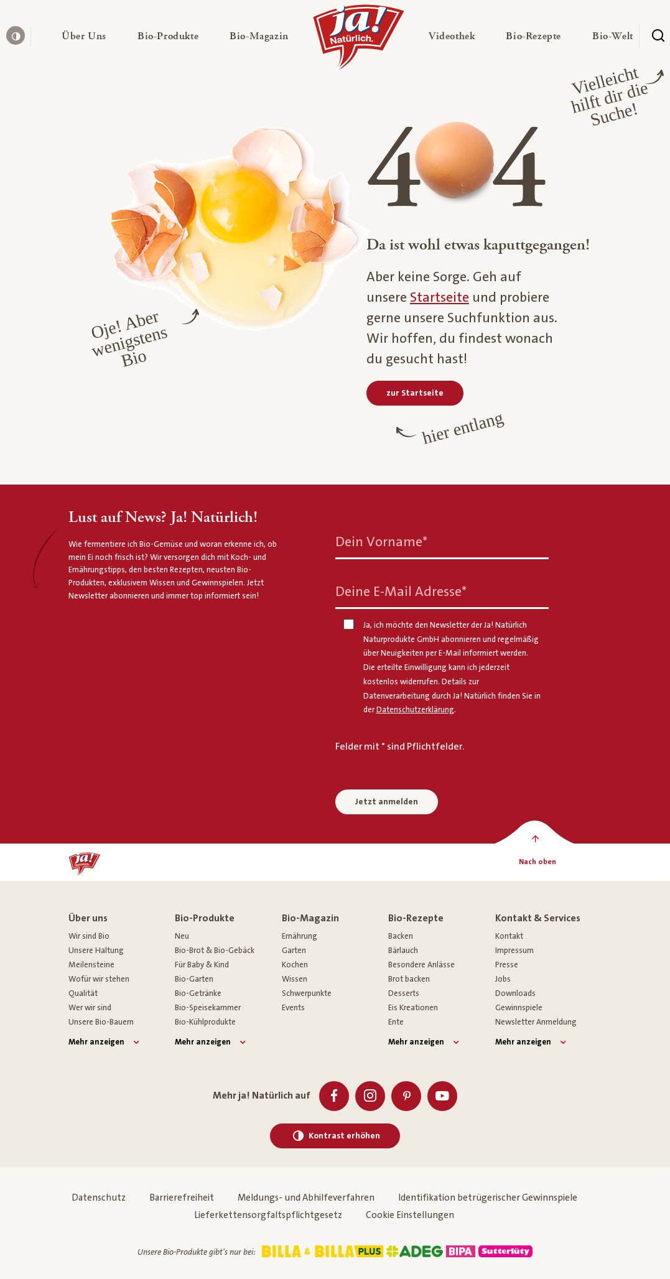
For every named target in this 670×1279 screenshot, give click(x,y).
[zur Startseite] (414, 393)
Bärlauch (403, 950)
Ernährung (299, 936)
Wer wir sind (89, 1008)
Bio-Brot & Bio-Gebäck (214, 950)
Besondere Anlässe (421, 965)
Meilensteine (91, 965)
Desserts (403, 993)
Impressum (514, 950)
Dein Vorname (381, 542)
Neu (182, 936)
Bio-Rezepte (416, 918)
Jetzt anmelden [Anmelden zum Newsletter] (386, 802)
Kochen (295, 965)
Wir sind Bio (88, 936)
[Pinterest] (406, 1096)
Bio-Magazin (310, 918)
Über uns (88, 918)
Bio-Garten (194, 979)
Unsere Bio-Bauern (101, 1022)
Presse (506, 965)
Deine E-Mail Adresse (401, 592)
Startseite (439, 297)
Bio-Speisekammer (208, 1008)
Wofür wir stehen (98, 979)
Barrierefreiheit (181, 1198)
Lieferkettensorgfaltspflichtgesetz (268, 1215)
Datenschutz (99, 1198)
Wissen (294, 979)
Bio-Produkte (205, 918)
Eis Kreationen (413, 1008)
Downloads (515, 993)
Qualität (83, 993)
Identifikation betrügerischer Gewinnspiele (487, 1198)
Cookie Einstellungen (410, 1215)
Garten (294, 950)
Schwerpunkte (307, 993)
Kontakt (509, 936)
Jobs (503, 979)
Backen (400, 936)
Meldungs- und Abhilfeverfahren (306, 1198)
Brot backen (409, 979)
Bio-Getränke (198, 993)
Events (293, 1008)
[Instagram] (370, 1096)
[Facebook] (334, 1096)
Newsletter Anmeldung (536, 1022)
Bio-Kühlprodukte (205, 1022)
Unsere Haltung (96, 950)
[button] (84, 36)
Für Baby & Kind (202, 965)
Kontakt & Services (537, 918)
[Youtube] (442, 1096)
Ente (396, 1022)
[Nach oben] (537, 862)
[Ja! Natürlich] (359, 40)
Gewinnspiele (518, 1008)
